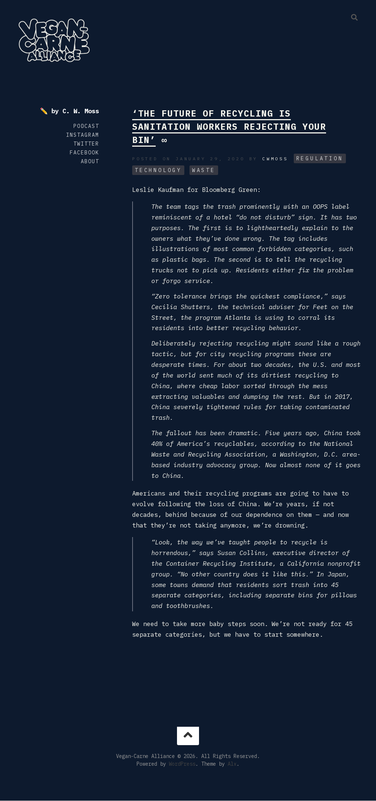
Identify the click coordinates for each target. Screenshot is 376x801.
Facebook (84, 152)
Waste (204, 170)
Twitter (86, 143)
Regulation (319, 158)
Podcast (86, 126)
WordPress (182, 764)
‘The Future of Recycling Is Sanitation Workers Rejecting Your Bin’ (229, 126)
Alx (232, 764)
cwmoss (275, 158)
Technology (158, 170)
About (90, 161)
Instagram (82, 135)
